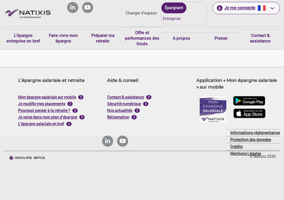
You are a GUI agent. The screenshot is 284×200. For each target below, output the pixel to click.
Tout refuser (114, 156)
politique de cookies (108, 143)
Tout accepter (169, 156)
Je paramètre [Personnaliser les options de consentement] (104, 44)
